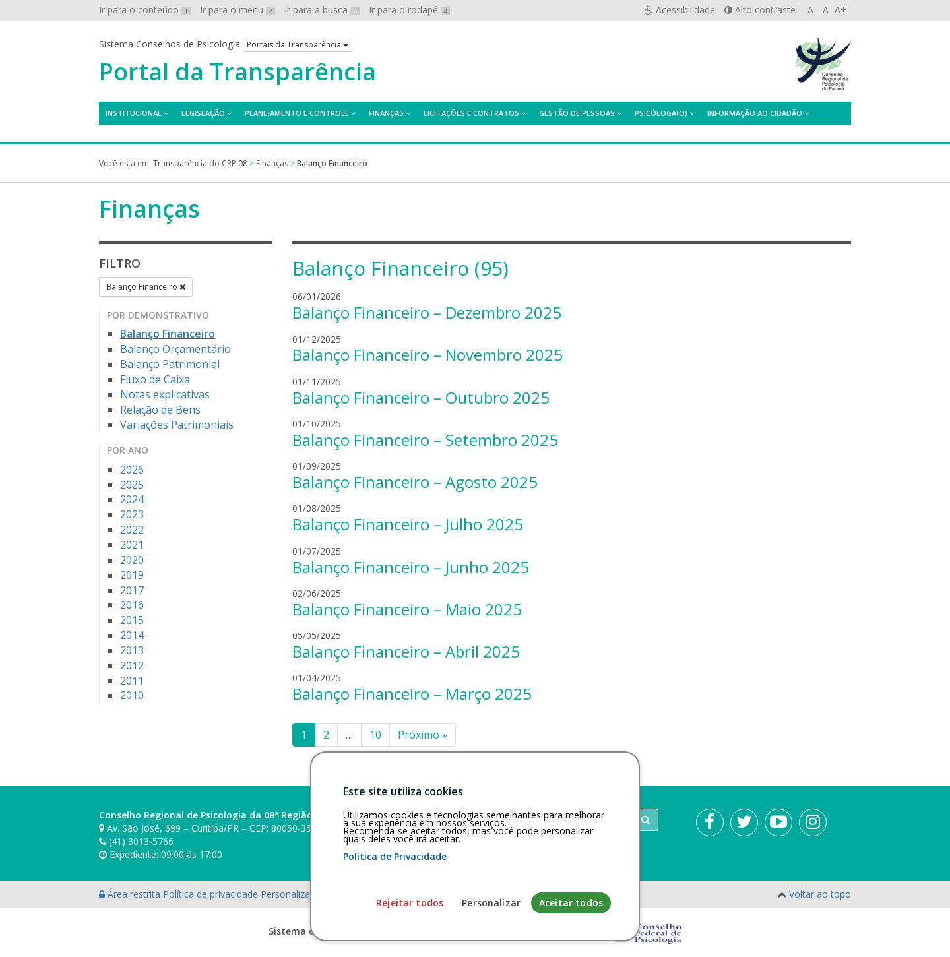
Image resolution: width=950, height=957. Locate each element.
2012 (132, 665)
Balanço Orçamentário (175, 349)
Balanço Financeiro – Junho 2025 (410, 567)
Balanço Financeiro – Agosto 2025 (415, 482)
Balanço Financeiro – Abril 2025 (406, 651)
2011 (132, 680)
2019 (132, 575)
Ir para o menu (237, 9)
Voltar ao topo (820, 894)
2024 (132, 499)
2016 (132, 605)
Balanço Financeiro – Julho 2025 (407, 524)
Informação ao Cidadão (754, 113)
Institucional (134, 113)
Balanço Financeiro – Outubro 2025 (421, 397)
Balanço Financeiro (145, 286)
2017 (132, 590)
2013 (132, 650)
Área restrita (131, 894)
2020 (132, 560)
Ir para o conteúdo (145, 9)
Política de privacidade (212, 894)
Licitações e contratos (471, 113)
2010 (132, 695)
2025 (132, 485)
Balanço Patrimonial (170, 364)
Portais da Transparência (297, 44)
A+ (840, 9)
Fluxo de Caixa (155, 379)
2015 (132, 620)
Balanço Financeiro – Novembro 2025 (427, 354)
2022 (132, 529)
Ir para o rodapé (409, 9)
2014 (132, 635)
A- (812, 9)
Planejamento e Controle (297, 113)
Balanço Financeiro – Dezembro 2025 (426, 312)
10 (375, 734)
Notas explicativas (165, 394)
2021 (132, 545)
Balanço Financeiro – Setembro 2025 (425, 439)
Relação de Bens (160, 409)
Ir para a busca (322, 9)
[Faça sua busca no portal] (527, 820)
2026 (132, 469)
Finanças (386, 113)
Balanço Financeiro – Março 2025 (412, 693)
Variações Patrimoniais (177, 424)
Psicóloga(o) (661, 113)
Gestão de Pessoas (577, 113)
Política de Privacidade (395, 948)
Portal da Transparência (237, 72)
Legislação (203, 113)
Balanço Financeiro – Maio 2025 (407, 609)
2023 (132, 514)
